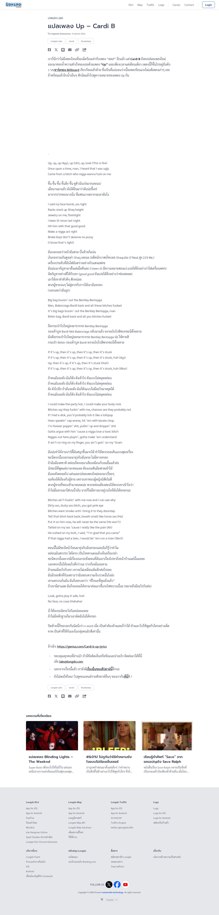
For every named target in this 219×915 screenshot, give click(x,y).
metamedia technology (112, 892)
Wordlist (30, 827)
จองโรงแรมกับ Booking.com (82, 861)
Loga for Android (161, 817)
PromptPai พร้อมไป (36, 861)
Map (140, 5)
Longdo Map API (76, 822)
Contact (189, 5)
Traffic (150, 5)
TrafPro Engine (118, 822)
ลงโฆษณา (73, 856)
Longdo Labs (55, 18)
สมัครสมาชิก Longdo (121, 856)
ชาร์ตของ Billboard (66, 70)
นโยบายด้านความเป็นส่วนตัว (167, 856)
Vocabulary (86, 41)
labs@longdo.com (71, 661)
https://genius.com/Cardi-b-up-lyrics (82, 646)
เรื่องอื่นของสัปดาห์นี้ (100, 669)
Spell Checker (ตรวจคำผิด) (39, 836)
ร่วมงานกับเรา (117, 866)
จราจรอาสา (116, 817)
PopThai (30, 817)
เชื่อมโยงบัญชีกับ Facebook (39, 876)
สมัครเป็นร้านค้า (161, 822)
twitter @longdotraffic (122, 827)
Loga (161, 5)
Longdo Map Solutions (79, 827)
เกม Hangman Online (36, 832)
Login (208, 5)
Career (176, 5)
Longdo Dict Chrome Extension (41, 841)
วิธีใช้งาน (72, 836)
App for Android (34, 813)
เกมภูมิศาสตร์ (74, 817)
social (71, 41)
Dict (131, 5)
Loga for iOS (159, 813)
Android (30, 871)
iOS (27, 866)
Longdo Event (33, 856)
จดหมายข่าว (117, 861)
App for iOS (31, 808)
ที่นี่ (126, 676)
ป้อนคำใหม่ (31, 822)
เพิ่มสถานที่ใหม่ (75, 832)
